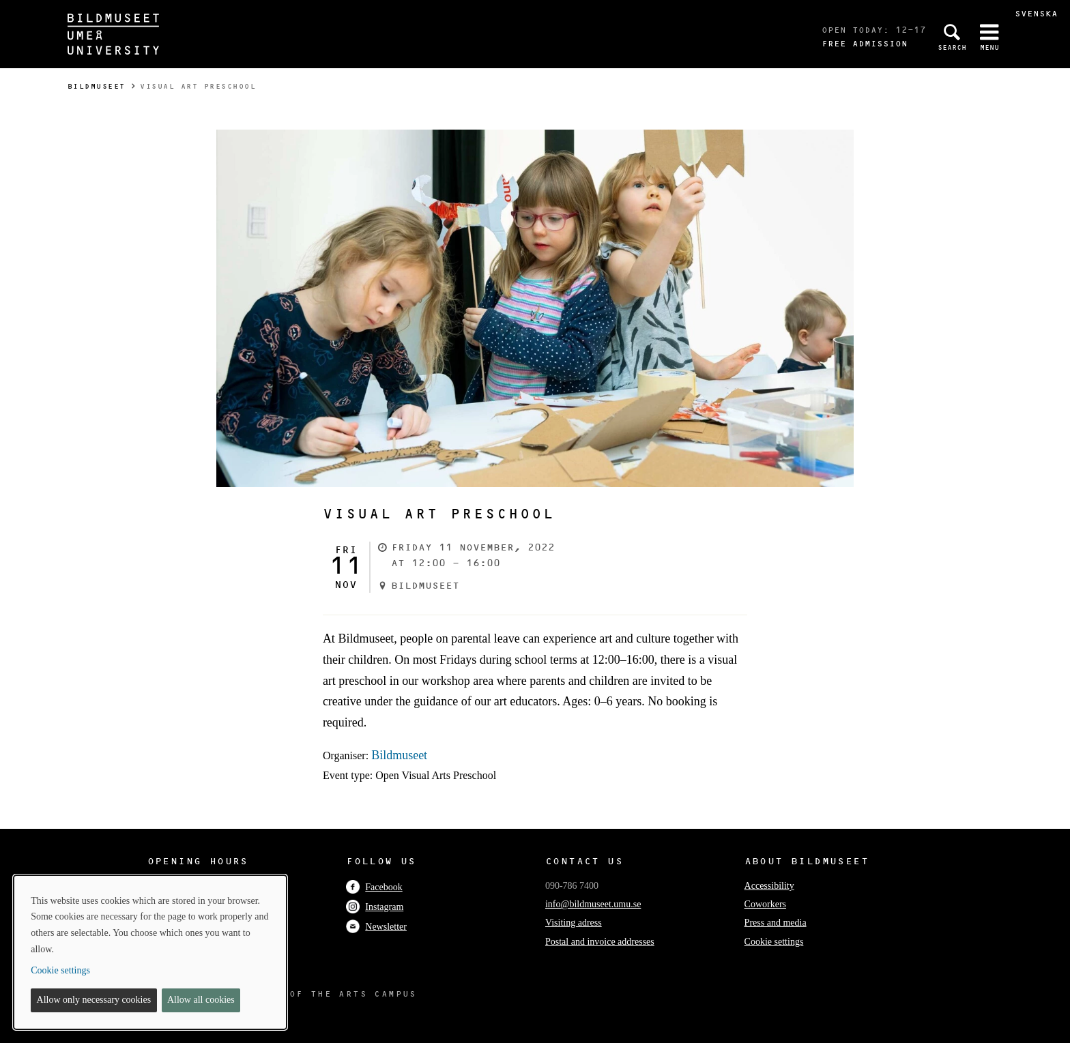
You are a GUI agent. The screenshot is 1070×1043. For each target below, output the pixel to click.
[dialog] (150, 952)
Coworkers (765, 904)
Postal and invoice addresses (599, 942)
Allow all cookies (201, 1000)
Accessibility (769, 886)
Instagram (374, 907)
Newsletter (376, 927)
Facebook (374, 887)
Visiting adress (573, 922)
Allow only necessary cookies (94, 1000)
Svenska (1036, 13)
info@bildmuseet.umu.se (593, 904)
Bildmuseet (97, 86)
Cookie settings (774, 942)
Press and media (775, 922)
